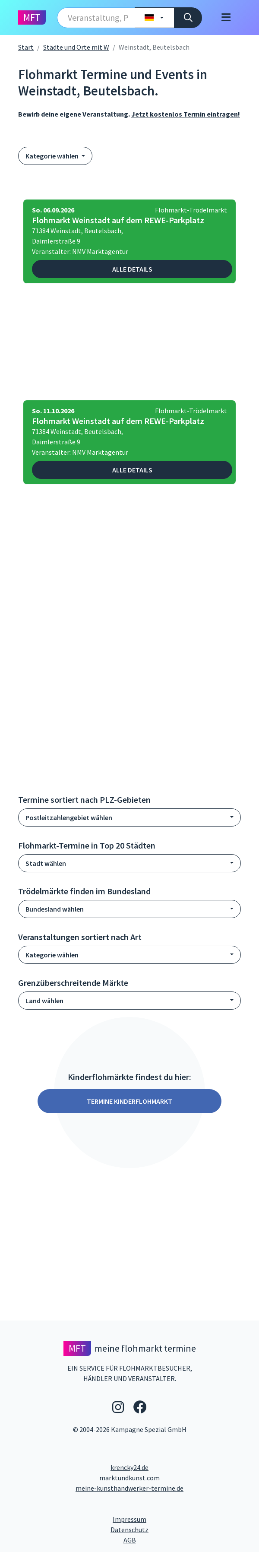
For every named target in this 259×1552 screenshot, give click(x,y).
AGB (188, 1539)
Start (26, 47)
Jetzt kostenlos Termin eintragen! (185, 114)
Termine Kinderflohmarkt (129, 1101)
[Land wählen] (154, 17)
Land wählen (44, 1000)
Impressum (162, 1518)
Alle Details (132, 269)
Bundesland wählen (54, 909)
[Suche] (188, 17)
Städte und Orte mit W (76, 47)
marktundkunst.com (129, 1477)
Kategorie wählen (52, 156)
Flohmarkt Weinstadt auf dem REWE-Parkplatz (118, 220)
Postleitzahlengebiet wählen (68, 817)
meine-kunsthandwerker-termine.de (129, 1488)
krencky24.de (129, 1467)
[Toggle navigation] (226, 17)
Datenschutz (164, 1529)
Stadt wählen (45, 863)
